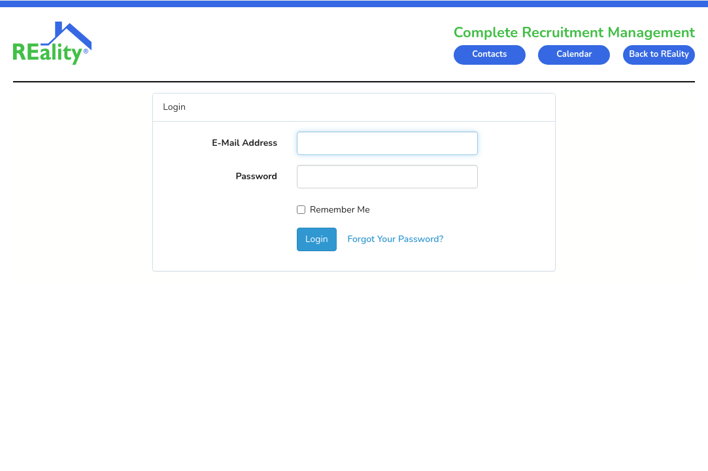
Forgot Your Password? (395, 239)
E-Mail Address (244, 143)
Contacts (489, 54)
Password (256, 176)
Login (316, 239)
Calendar (574, 54)
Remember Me (333, 209)
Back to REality (659, 54)
